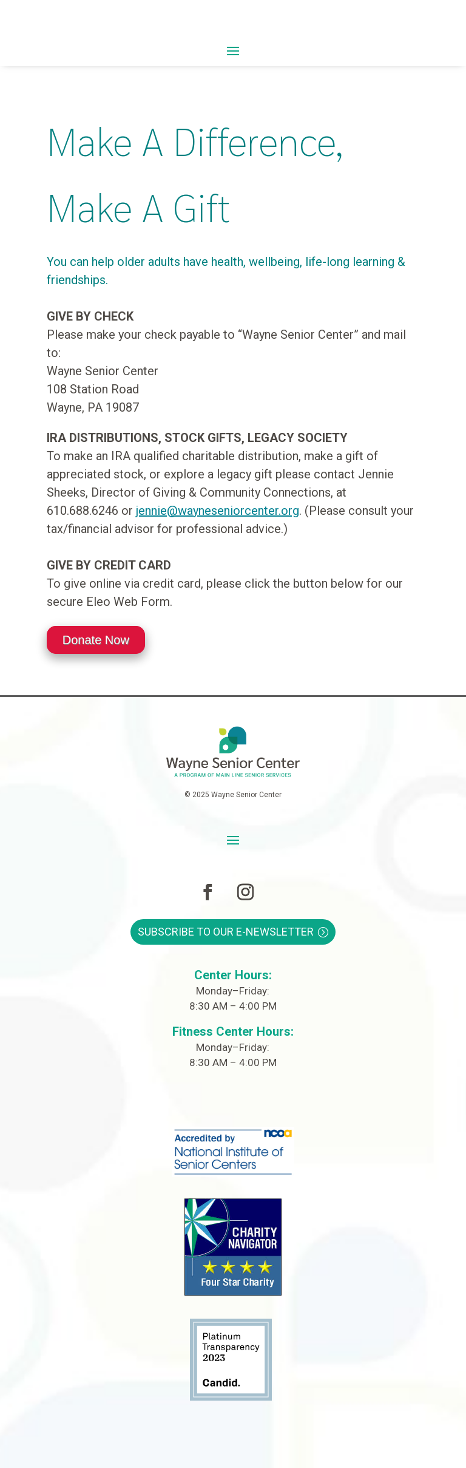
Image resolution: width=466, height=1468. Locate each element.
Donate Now (95, 640)
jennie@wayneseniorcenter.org (217, 510)
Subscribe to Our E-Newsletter (226, 931)
